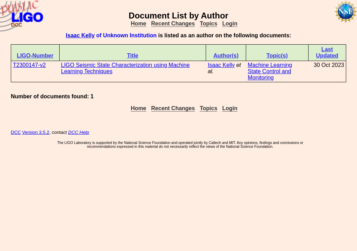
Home (138, 23)
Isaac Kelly (80, 35)
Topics (208, 23)
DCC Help (78, 132)
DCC (16, 132)
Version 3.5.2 (36, 132)
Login (229, 23)
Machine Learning (270, 65)
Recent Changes (173, 23)
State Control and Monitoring (269, 74)
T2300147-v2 (29, 65)
